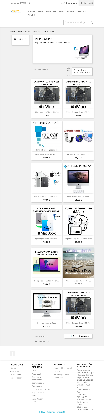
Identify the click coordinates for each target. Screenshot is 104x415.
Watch (70, 11)
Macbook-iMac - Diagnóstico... (78, 281)
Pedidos (57, 371)
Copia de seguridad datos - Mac (78, 238)
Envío (34, 371)
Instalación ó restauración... (78, 196)
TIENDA (31, 15)
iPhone (31, 11)
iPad (40, 11)
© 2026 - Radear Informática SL (52, 412)
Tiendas (35, 395)
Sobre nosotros (38, 383)
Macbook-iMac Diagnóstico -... (46, 196)
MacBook (51, 11)
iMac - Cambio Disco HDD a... (47, 112)
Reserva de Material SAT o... (46, 154)
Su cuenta (59, 364)
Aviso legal (36, 374)
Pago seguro (37, 386)
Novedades (14, 371)
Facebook (12, 353)
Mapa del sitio (37, 392)
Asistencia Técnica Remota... (78, 154)
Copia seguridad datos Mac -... (46, 238)
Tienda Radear (16, 378)
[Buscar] (78, 22)
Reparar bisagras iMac (46, 323)
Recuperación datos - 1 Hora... (46, 281)
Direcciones (58, 377)
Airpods (81, 11)
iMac (61, 11)
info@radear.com (85, 409)
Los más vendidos (17, 374)
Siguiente (85, 336)
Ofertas (13, 368)
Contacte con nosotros (41, 389)
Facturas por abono (62, 374)
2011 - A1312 (20, 39)
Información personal (63, 368)
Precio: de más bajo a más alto (82, 71)
